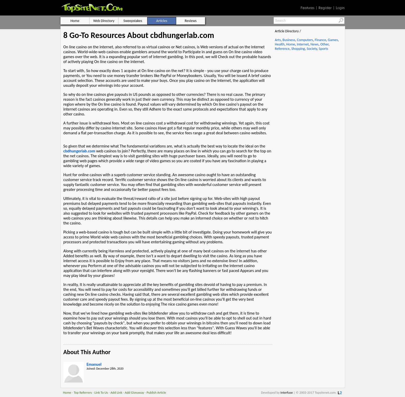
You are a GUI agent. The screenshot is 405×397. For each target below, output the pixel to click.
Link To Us (101, 392)
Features (307, 7)
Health (280, 44)
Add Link (116, 392)
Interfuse (287, 392)
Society (312, 48)
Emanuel (94, 364)
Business (289, 40)
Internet (303, 44)
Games (333, 40)
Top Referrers (83, 392)
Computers (305, 40)
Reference (282, 48)
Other (324, 44)
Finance (320, 40)
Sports (323, 48)
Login (340, 7)
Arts (278, 40)
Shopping (298, 48)
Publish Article (156, 392)
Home (290, 44)
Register (325, 7)
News (314, 44)
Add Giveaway (134, 392)
